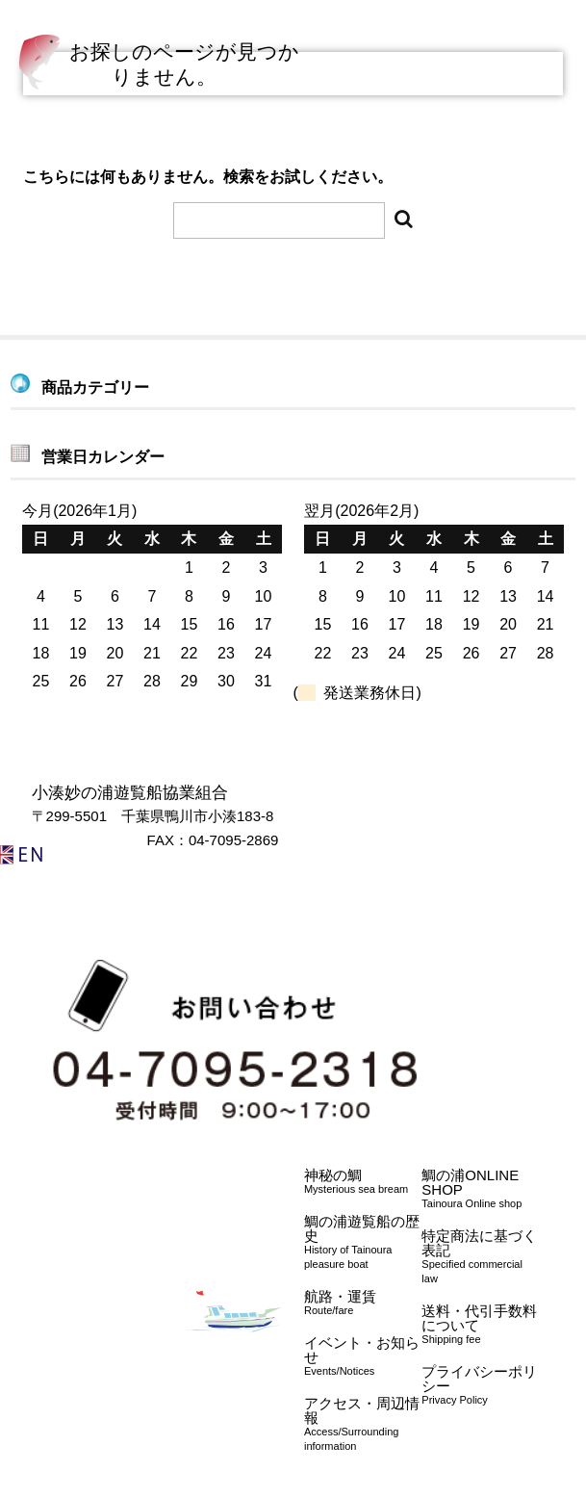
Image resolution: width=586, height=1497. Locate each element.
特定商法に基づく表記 (480, 1256)
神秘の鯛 (362, 1182)
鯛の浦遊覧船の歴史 (362, 1242)
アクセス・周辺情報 (362, 1424)
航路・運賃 (362, 1303)
